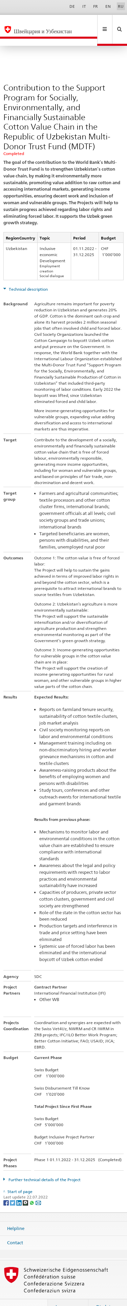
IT (84, 6)
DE (72, 6)
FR (95, 6)
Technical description (28, 274)
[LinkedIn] (19, 1187)
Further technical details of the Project (44, 1165)
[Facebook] (6, 1187)
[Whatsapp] (32, 1187)
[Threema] (26, 1187)
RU (121, 6)
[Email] (38, 1187)
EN (108, 6)
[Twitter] (13, 1187)
